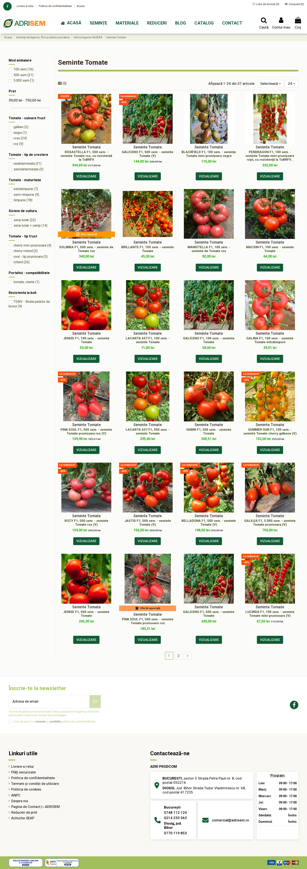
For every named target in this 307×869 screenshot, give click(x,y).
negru (20, 133)
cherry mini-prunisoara (32, 245)
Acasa (81, 6)
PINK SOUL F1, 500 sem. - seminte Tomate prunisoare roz (147, 621)
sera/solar (25, 220)
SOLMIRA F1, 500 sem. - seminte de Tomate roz (86, 249)
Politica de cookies (26, 789)
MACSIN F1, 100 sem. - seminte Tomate (270, 249)
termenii (41, 721)
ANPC (15, 795)
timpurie (23, 200)
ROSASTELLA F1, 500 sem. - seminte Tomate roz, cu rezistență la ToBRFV (86, 156)
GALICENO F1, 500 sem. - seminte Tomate (208, 614)
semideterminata (28, 169)
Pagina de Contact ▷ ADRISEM (35, 807)
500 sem (23, 75)
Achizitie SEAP (22, 818)
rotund (22, 262)
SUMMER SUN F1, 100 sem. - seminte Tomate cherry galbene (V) (270, 431)
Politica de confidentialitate (55, 6)
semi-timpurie (26, 195)
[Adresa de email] (49, 701)
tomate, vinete (26, 282)
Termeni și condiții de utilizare (35, 783)
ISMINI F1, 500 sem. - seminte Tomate (208, 431)
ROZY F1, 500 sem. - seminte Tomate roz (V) (86, 522)
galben (21, 127)
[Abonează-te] (95, 701)
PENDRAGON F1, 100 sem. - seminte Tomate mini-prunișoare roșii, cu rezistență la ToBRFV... (269, 156)
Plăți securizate (23, 772)
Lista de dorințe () (266, 4)
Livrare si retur (25, 6)
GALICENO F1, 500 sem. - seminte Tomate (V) (147, 154)
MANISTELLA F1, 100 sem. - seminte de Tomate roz (208, 249)
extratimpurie (26, 189)
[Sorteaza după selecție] (270, 83)
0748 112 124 (175, 812)
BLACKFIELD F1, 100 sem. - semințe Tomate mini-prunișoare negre (209, 154)
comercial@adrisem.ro (230, 820)
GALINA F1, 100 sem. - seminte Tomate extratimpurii (269, 340)
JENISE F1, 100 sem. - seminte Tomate (86, 340)
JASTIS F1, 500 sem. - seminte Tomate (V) (147, 522)
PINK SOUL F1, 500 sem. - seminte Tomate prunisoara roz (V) (86, 431)
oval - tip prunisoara (31, 257)
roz (18, 144)
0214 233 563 (175, 818)
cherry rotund (26, 251)
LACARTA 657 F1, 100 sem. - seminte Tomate (148, 340)
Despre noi (19, 801)
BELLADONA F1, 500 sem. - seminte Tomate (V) (209, 522)
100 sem (23, 69)
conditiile (55, 721)
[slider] (10, 107)
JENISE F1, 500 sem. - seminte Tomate (86, 614)
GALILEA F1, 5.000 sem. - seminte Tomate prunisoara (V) (270, 522)
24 (291, 83)
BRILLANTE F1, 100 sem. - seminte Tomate (147, 249)
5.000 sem (24, 80)
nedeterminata (27, 164)
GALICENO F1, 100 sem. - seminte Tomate (208, 340)
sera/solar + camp (30, 225)
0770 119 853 (175, 833)
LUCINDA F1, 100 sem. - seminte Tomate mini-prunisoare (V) (270, 614)
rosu (20, 138)
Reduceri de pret (24, 812)
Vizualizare (86, 176)
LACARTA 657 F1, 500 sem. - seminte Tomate (148, 431)
